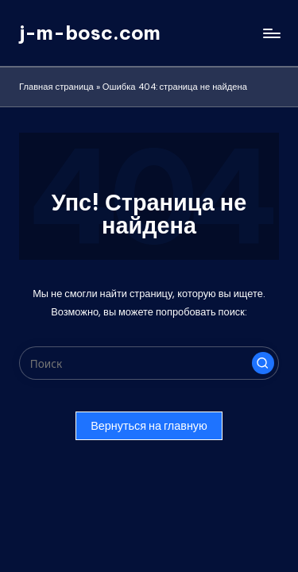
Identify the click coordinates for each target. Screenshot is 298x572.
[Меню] (271, 33)
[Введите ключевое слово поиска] (149, 363)
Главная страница (56, 86)
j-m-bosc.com (90, 32)
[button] (263, 363)
